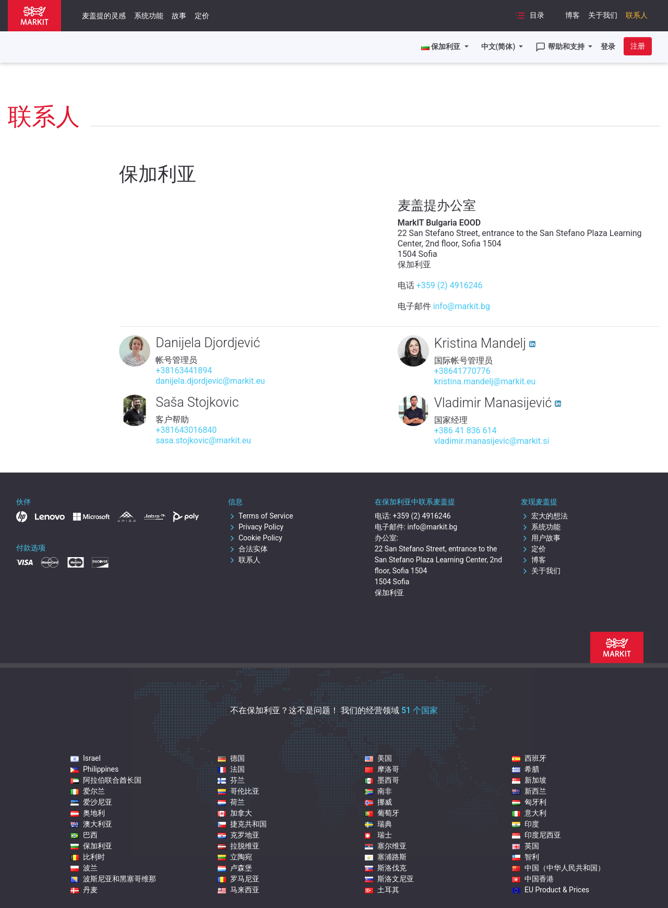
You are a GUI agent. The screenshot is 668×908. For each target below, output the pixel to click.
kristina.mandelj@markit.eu (485, 381)
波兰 (84, 868)
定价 (202, 15)
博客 (572, 15)
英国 (525, 846)
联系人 (637, 15)
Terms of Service (260, 516)
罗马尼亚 (238, 879)
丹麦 (84, 890)
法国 (231, 769)
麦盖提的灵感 (104, 15)
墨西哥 (382, 780)
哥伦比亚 (238, 791)
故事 (179, 15)
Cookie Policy (255, 538)
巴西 (84, 835)
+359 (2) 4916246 (449, 285)
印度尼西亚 (536, 835)
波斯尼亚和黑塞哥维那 (113, 879)
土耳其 (382, 890)
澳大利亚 (91, 824)
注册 (637, 46)
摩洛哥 (382, 769)
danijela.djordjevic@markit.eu (210, 381)
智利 (525, 857)
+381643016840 (186, 430)
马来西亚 (238, 890)
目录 (529, 15)
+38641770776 (462, 371)
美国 (378, 758)
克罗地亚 (238, 835)
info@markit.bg (461, 306)
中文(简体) (499, 46)
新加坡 (529, 780)
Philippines (94, 769)
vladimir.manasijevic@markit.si (492, 441)
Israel (85, 758)
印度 (525, 824)
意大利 (529, 813)
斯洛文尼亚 (389, 879)
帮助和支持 (560, 47)
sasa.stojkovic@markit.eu (203, 440)
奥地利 (87, 813)
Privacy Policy (255, 527)
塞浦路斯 (386, 857)
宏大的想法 (544, 516)
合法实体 (248, 549)
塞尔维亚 (386, 846)
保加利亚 (91, 846)
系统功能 (148, 15)
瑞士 (378, 835)
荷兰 (231, 802)
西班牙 (529, 758)
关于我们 (602, 15)
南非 (378, 791)
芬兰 (231, 780)
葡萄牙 (382, 813)
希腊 (525, 769)
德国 (231, 758)
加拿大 (235, 813)
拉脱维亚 (238, 846)
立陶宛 (235, 857)
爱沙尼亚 (91, 802)
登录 (608, 46)
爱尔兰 (87, 791)
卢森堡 (235, 868)
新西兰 (529, 791)
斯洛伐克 (386, 868)
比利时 (87, 857)
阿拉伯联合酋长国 (105, 780)
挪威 (378, 802)
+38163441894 (184, 370)
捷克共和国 (242, 824)
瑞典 (378, 824)
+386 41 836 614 (465, 430)
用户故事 (540, 538)
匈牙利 (529, 802)
